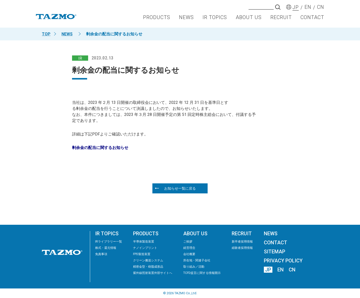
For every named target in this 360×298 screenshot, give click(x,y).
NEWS (186, 19)
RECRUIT (281, 19)
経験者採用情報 (242, 248)
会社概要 (189, 254)
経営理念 (189, 248)
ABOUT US (249, 19)
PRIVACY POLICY (283, 261)
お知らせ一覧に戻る (180, 188)
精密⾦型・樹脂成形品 (148, 266)
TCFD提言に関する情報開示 (202, 273)
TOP (46, 34)
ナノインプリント (145, 248)
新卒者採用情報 (242, 241)
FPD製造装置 (141, 254)
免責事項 (101, 254)
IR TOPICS (215, 19)
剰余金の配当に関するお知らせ (100, 147)
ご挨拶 (187, 241)
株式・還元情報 (105, 248)
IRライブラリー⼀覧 (108, 241)
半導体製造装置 (143, 241)
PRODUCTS (156, 19)
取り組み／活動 (193, 266)
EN (280, 270)
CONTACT (312, 19)
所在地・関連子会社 (196, 260)
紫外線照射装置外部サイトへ (152, 273)
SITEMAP (274, 252)
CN (292, 270)
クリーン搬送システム (148, 260)
